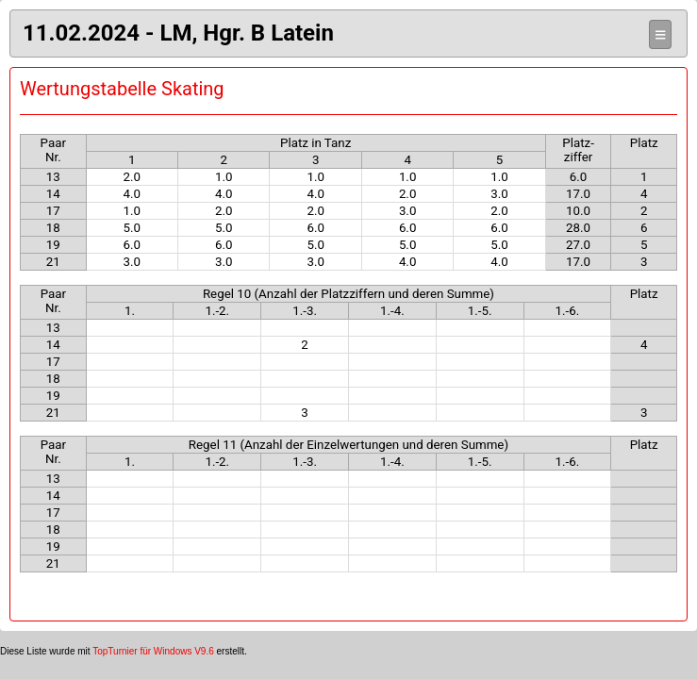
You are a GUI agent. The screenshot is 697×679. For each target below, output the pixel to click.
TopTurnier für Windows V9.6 (153, 651)
